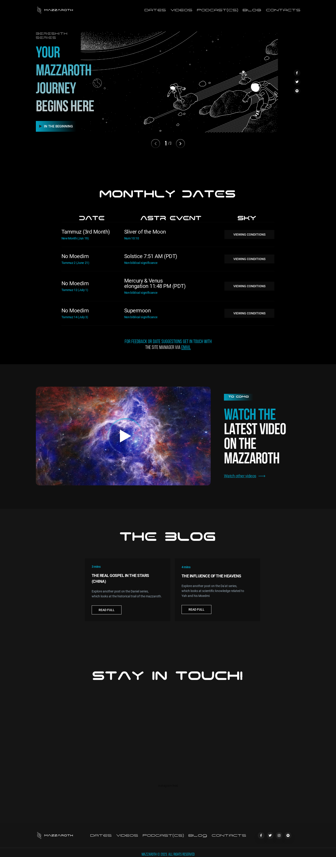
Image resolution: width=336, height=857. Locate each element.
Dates (155, 10)
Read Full (107, 615)
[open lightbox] (123, 436)
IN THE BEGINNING (56, 126)
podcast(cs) (163, 835)
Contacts (283, 10)
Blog (252, 10)
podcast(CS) (217, 10)
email (186, 352)
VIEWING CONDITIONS (238, 234)
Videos (181, 10)
